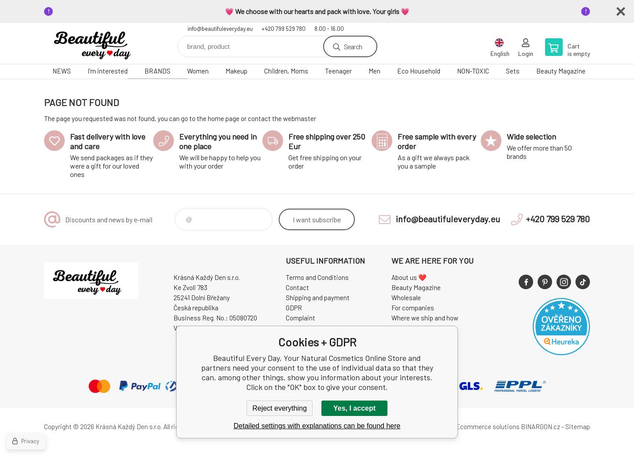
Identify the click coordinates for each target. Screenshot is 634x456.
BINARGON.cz (540, 426)
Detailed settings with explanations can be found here (317, 426)
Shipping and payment (318, 298)
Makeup (236, 71)
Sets (513, 71)
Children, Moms (286, 71)
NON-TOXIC (473, 71)
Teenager (338, 71)
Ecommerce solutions (488, 426)
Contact (297, 287)
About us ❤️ (409, 277)
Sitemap (577, 426)
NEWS (61, 71)
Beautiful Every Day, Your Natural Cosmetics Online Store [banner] (97, 43)
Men (374, 71)
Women (198, 71)
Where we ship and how (424, 318)
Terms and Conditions (317, 277)
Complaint (300, 318)
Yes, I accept (354, 408)
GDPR (294, 308)
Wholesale (406, 298)
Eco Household (418, 71)
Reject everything (279, 408)
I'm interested (108, 71)
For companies (412, 308)
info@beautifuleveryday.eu (220, 28)
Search (353, 46)
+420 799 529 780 (284, 28)
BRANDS (157, 71)
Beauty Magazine (561, 71)
